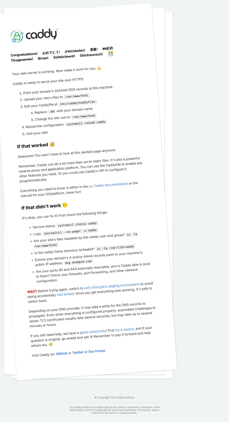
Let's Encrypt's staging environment (112, 282)
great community (92, 328)
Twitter (77, 349)
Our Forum (96, 347)
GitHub (61, 350)
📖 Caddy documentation (108, 183)
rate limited (65, 290)
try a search (124, 326)
